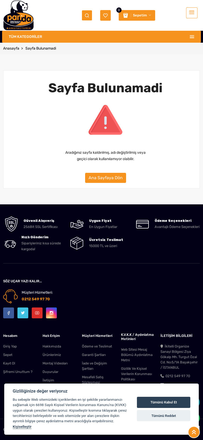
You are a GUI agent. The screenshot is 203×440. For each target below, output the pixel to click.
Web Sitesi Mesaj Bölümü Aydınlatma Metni (137, 354)
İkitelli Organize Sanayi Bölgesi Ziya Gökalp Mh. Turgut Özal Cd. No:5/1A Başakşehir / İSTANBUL (179, 356)
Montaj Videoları (55, 363)
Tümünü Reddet (163, 416)
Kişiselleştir (22, 426)
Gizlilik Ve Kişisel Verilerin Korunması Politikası (136, 374)
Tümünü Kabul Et (163, 402)
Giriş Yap (10, 346)
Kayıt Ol (9, 363)
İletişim (48, 380)
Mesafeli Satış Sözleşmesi (93, 379)
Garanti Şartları (94, 355)
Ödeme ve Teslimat (97, 346)
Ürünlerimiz (52, 355)
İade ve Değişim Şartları (94, 366)
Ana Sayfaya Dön (106, 177)
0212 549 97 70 (36, 299)
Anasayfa (11, 48)
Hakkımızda (52, 346)
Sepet (7, 355)
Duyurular (50, 372)
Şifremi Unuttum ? (18, 372)
